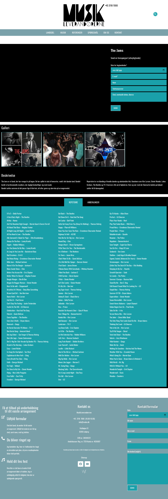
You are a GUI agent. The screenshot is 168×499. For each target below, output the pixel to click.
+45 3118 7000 (78, 418)
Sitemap (84, 457)
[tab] (73, 202)
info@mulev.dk (84, 422)
